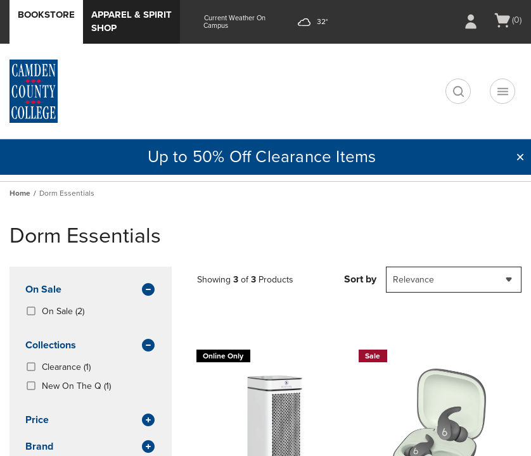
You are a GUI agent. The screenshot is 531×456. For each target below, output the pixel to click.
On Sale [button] (90, 290)
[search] (458, 91)
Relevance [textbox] (413, 279)
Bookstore (46, 14)
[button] (520, 157)
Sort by (360, 279)
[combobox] (453, 280)
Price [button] (90, 420)
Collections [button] (90, 345)
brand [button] (90, 447)
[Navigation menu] (502, 91)
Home (20, 193)
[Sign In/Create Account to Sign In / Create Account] (470, 21)
